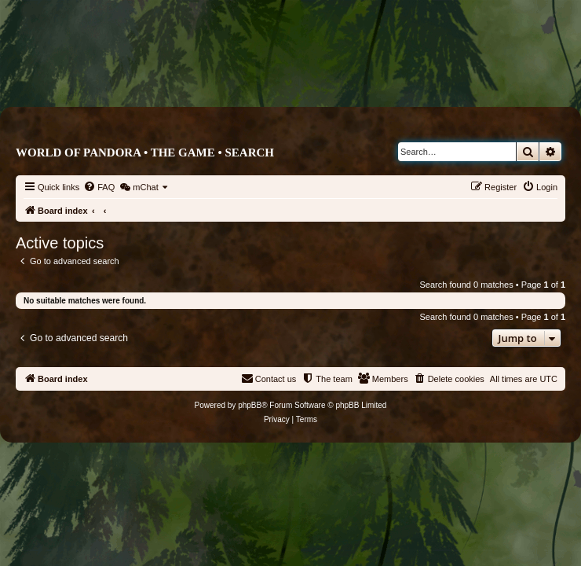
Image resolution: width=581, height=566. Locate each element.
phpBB (249, 405)
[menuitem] (99, 187)
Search (249, 152)
